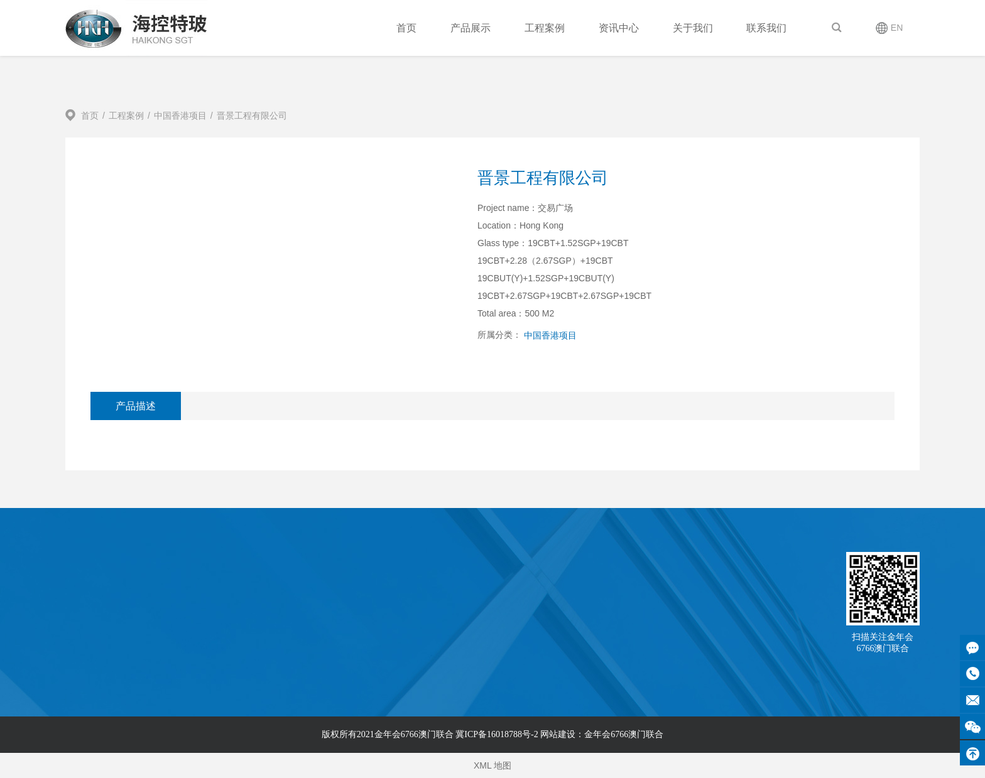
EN (897, 28)
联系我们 (766, 28)
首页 (406, 28)
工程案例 (545, 28)
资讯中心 (619, 28)
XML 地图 (492, 765)
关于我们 (693, 28)
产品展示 (470, 28)
